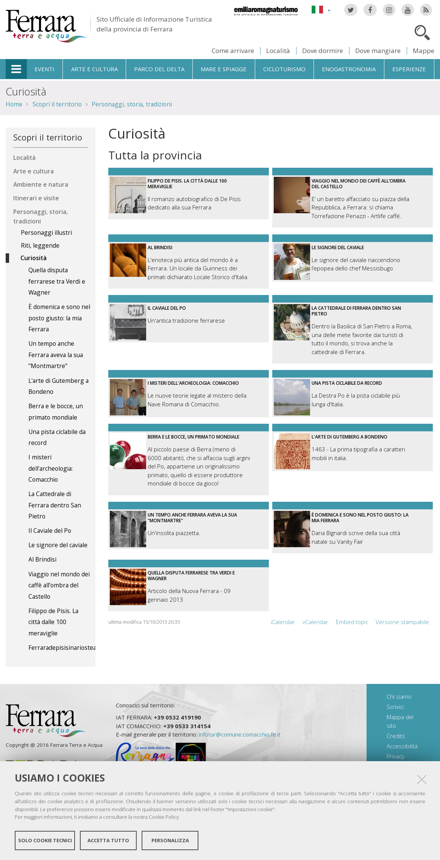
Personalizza (170, 840)
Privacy (395, 756)
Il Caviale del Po (167, 308)
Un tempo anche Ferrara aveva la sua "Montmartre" (192, 518)
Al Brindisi (160, 247)
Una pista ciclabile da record (347, 383)
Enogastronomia (349, 69)
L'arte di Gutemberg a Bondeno (349, 437)
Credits (396, 736)
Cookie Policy (164, 816)
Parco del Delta (159, 69)
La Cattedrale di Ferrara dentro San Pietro (356, 311)
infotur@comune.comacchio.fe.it (240, 734)
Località (278, 50)
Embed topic (352, 622)
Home (14, 104)
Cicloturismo (284, 69)
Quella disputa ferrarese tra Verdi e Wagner (191, 576)
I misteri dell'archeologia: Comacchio (193, 383)
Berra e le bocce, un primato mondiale (193, 437)
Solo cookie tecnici (45, 840)
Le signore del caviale (338, 247)
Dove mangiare (378, 50)
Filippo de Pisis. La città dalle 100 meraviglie (187, 184)
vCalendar (315, 622)
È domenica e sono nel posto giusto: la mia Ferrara (360, 518)
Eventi (44, 69)
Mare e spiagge (224, 69)
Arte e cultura (94, 69)
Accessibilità (402, 746)
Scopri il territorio (57, 104)
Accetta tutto (108, 840)
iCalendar (283, 622)
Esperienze (409, 69)
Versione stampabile (402, 622)
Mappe (423, 50)
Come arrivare (233, 50)
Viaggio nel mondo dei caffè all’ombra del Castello (359, 184)
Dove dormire (322, 50)
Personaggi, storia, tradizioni (132, 104)
